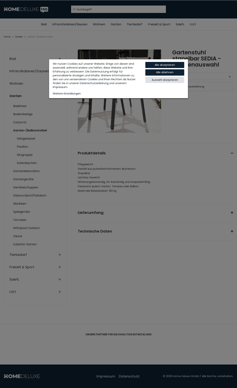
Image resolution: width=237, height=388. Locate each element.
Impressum (60, 87)
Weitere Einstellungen (67, 93)
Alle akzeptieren (165, 65)
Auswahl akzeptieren (165, 80)
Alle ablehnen (164, 72)
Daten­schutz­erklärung (94, 83)
